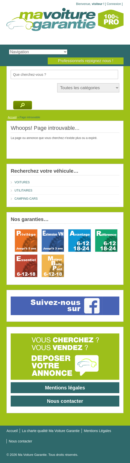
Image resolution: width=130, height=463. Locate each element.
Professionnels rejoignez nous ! (85, 61)
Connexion (114, 4)
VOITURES (22, 182)
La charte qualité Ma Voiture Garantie (51, 431)
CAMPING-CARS (26, 198)
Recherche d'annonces (22, 105)
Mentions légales (65, 387)
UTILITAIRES (23, 190)
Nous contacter (65, 401)
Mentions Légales (97, 431)
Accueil (12, 117)
